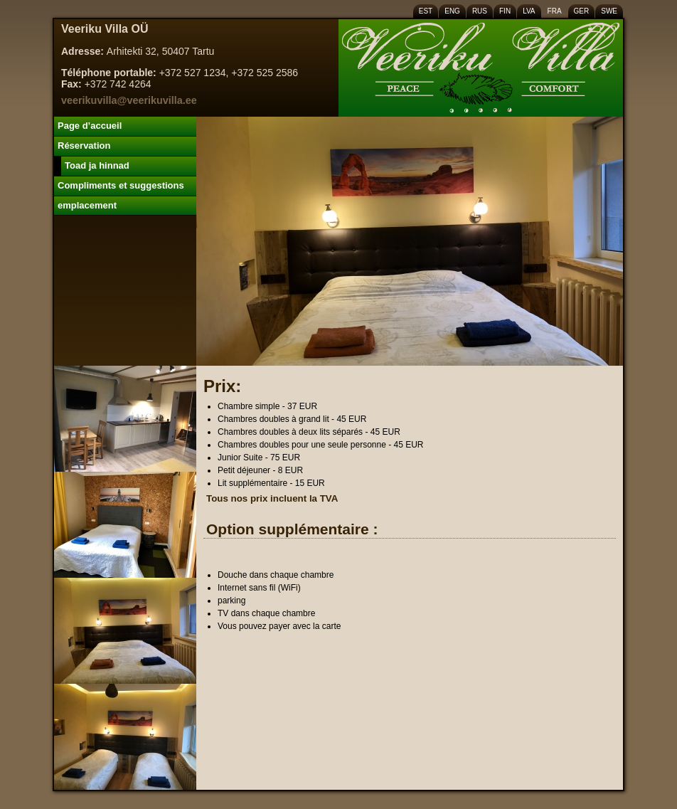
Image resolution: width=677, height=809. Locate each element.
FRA (555, 11)
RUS (479, 11)
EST (425, 11)
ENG (452, 11)
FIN (505, 11)
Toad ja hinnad (97, 165)
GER (582, 11)
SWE (609, 11)
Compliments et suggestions (121, 185)
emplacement (87, 205)
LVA (529, 11)
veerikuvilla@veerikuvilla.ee (129, 100)
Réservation (84, 145)
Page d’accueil (90, 125)
